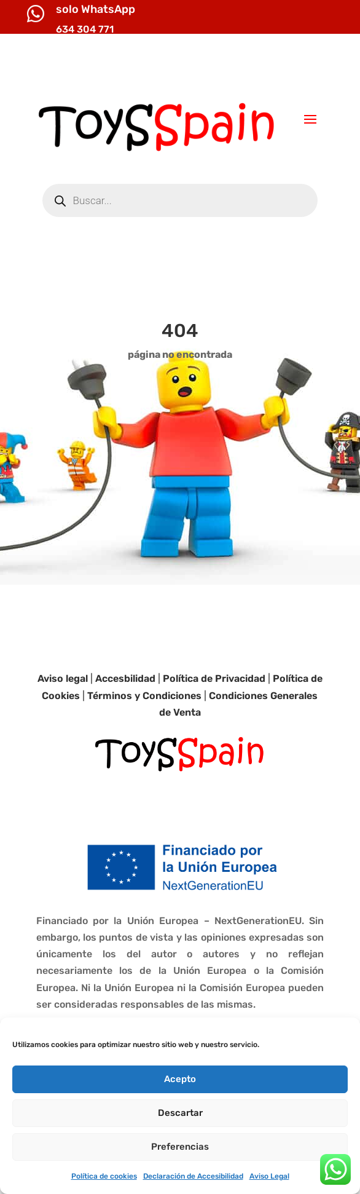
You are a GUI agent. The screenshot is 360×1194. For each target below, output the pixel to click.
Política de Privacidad (214, 678)
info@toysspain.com (281, 64)
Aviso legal (62, 678)
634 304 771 (85, 29)
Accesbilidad (125, 678)
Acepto (180, 1079)
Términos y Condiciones (144, 696)
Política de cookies (104, 1176)
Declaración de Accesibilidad (193, 1176)
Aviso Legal (269, 1176)
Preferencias (180, 1146)
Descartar (180, 1112)
